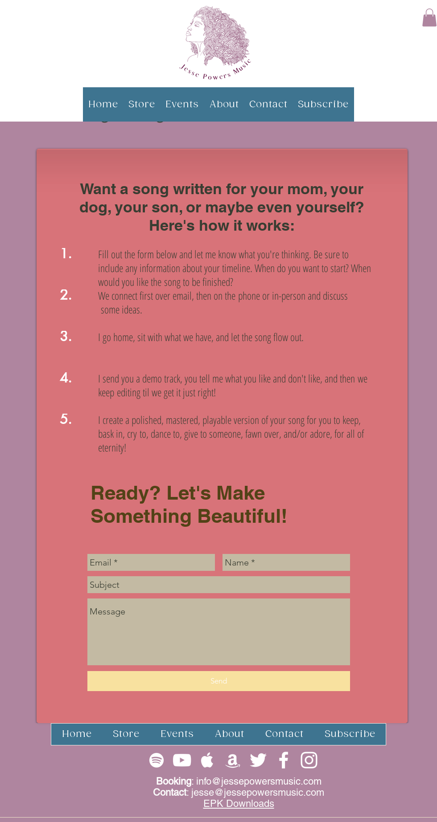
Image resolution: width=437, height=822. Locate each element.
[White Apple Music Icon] (207, 760)
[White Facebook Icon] (283, 760)
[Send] (218, 681)
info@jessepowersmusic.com (259, 781)
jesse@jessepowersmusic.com (257, 792)
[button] (429, 17)
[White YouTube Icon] (182, 760)
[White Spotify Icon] (156, 760)
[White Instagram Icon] (309, 760)
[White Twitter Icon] (258, 760)
